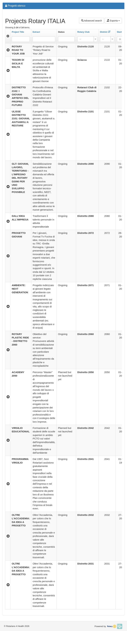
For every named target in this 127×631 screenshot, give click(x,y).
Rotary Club (83, 32)
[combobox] (66, 39)
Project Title (18, 32)
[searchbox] (64, 39)
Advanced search (91, 20)
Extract (36, 32)
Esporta (113, 20)
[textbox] (86, 39)
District (105, 32)
